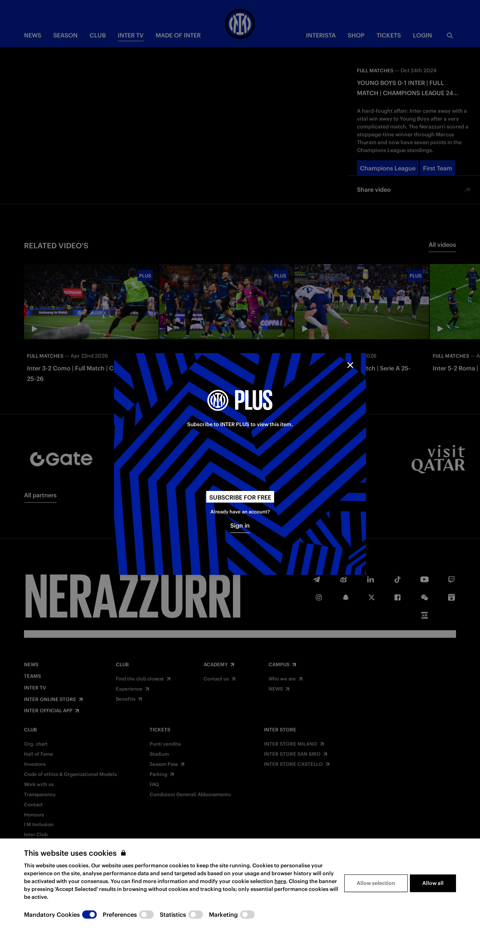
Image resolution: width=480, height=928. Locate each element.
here (280, 881)
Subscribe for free (240, 497)
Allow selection (376, 883)
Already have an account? (240, 512)
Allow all (433, 883)
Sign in (240, 525)
